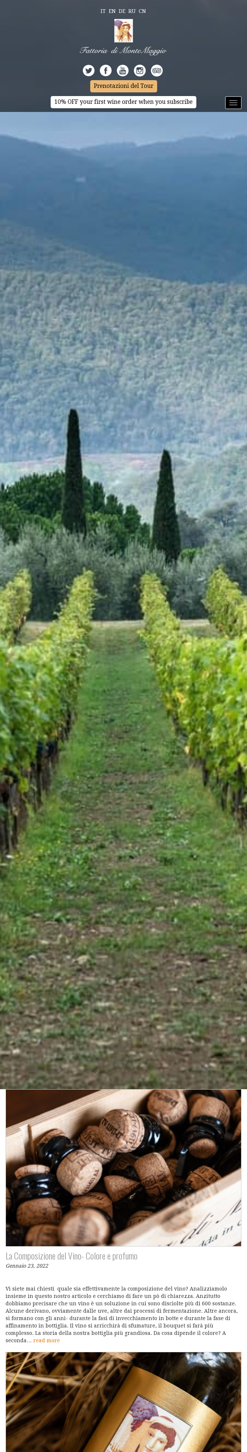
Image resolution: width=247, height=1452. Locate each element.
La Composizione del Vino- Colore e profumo (72, 1255)
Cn (142, 11)
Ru (132, 11)
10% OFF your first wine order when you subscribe (123, 102)
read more (46, 1340)
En (112, 11)
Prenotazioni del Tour (123, 86)
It (103, 11)
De (122, 11)
